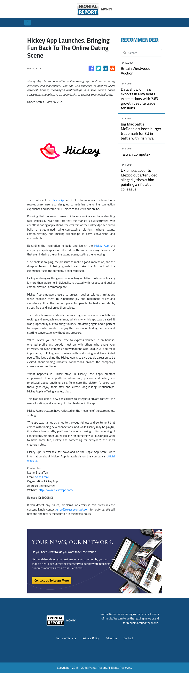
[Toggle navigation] (27, 22)
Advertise (111, 638)
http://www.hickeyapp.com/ (56, 490)
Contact (128, 638)
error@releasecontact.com (72, 509)
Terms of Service (66, 638)
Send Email (42, 477)
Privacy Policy (91, 638)
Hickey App (58, 200)
